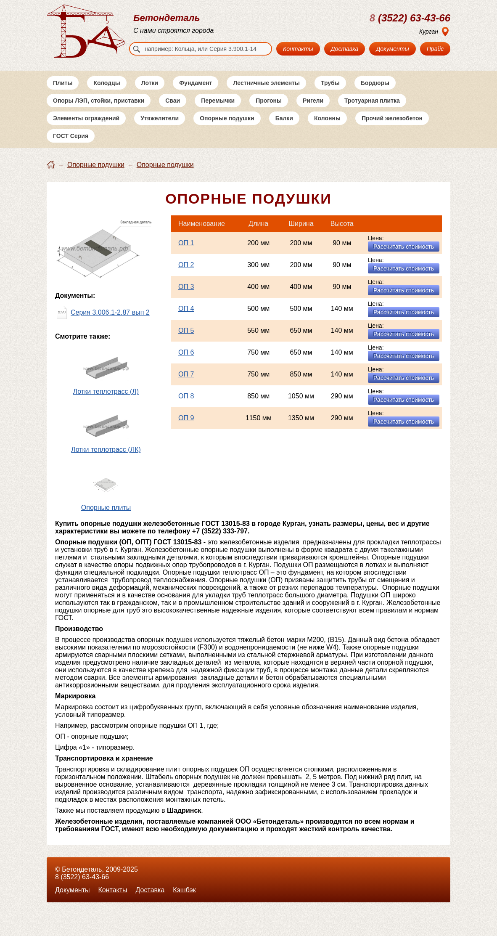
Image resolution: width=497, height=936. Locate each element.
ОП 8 (186, 396)
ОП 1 (186, 243)
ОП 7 (186, 374)
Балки (284, 118)
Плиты (62, 83)
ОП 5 (186, 330)
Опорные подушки (227, 118)
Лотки (150, 83)
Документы (392, 48)
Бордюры (375, 83)
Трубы (330, 83)
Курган (428, 31)
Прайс (435, 48)
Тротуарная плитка (372, 100)
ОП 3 (186, 286)
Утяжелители (159, 118)
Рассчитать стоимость (403, 246)
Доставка (345, 48)
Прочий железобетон (392, 118)
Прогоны (269, 100)
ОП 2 (186, 264)
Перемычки (218, 100)
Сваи (172, 100)
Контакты (298, 48)
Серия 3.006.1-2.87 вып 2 (110, 312)
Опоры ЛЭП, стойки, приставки (98, 100)
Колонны (327, 118)
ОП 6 (186, 352)
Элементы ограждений (86, 118)
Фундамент (195, 83)
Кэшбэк (184, 890)
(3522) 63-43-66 (410, 18)
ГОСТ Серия (70, 136)
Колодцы (106, 83)
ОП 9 (186, 418)
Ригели (313, 100)
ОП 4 (186, 308)
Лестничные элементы (266, 83)
